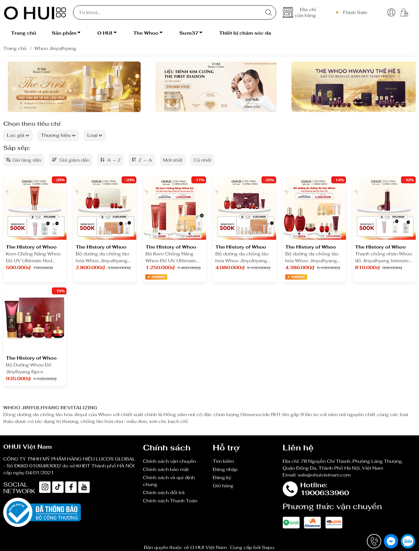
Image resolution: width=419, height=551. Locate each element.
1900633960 (324, 493)
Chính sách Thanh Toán (170, 501)
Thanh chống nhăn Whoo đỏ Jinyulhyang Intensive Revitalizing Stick (383, 257)
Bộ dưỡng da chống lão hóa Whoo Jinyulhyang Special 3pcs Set (242, 257)
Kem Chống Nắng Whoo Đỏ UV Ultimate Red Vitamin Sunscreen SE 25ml (33, 257)
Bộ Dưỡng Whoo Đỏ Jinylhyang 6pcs (29, 368)
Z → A (142, 160)
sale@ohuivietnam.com (324, 475)
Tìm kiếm (223, 461)
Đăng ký (222, 477)
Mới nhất (173, 160)
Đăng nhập (225, 469)
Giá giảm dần (70, 160)
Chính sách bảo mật (166, 469)
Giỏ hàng (223, 486)
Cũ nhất (203, 160)
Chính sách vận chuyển (169, 461)
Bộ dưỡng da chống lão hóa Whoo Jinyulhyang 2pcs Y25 (102, 257)
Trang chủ (14, 48)
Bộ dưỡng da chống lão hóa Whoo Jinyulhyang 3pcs (312, 257)
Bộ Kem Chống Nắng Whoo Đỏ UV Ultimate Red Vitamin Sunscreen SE (172, 257)
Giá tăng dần (23, 160)
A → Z (110, 160)
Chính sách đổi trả (164, 492)
